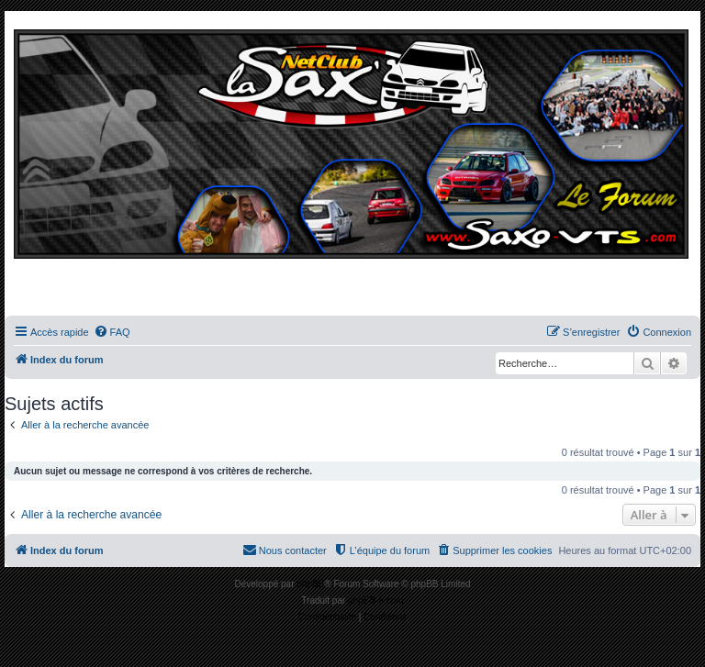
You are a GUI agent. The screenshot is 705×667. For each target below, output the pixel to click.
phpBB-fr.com (376, 600)
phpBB (310, 584)
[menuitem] (112, 332)
